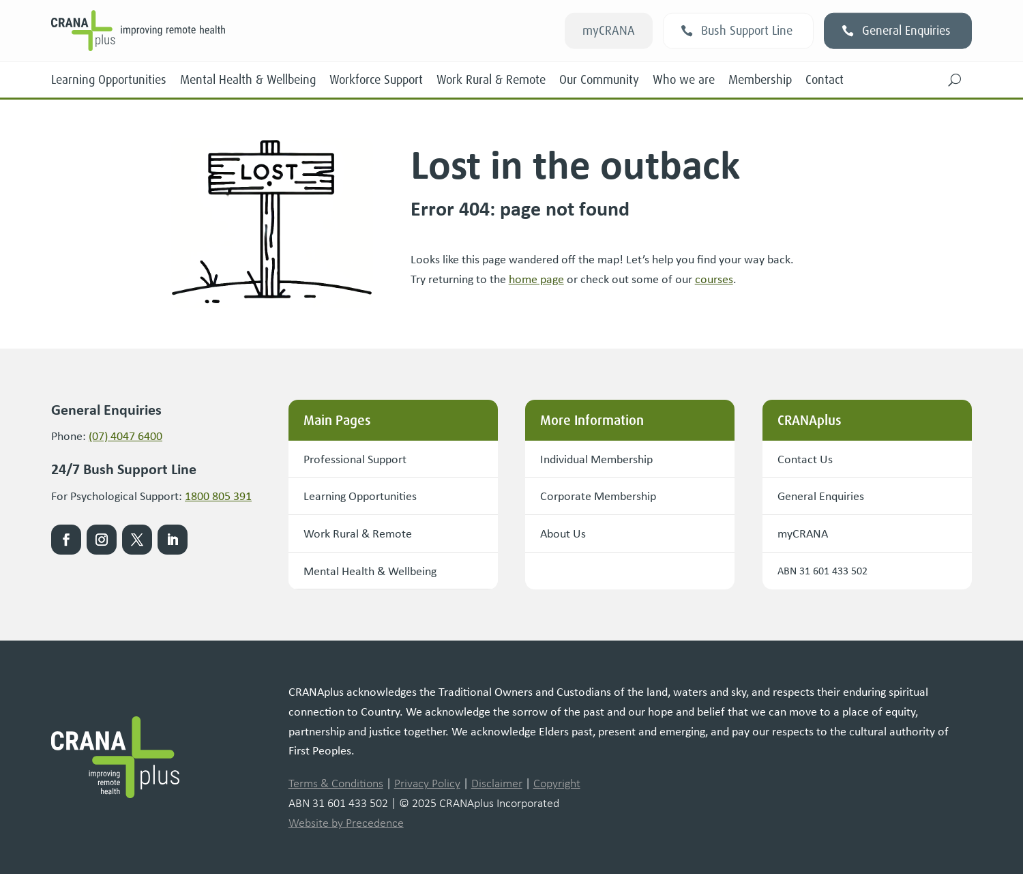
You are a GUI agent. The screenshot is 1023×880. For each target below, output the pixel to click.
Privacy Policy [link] (427, 789)
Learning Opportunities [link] (108, 80)
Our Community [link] (599, 80)
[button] (955, 79)
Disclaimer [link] (496, 789)
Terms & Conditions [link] (335, 789)
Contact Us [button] (808, 459)
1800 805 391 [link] (218, 495)
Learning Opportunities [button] (368, 498)
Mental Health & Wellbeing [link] (248, 80)
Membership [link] (760, 80)
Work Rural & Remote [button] (365, 537)
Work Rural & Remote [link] (491, 80)
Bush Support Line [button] (746, 31)
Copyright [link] (556, 789)
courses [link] (714, 278)
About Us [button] (566, 537)
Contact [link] (824, 80)
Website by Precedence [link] (346, 829)
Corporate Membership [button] (607, 498)
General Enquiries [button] (906, 31)
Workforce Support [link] (376, 80)
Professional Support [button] (362, 459)
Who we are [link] (684, 80)
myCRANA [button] (608, 31)
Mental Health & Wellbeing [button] (380, 576)
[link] (234, 30)
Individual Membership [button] (606, 459)
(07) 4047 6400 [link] (125, 435)
